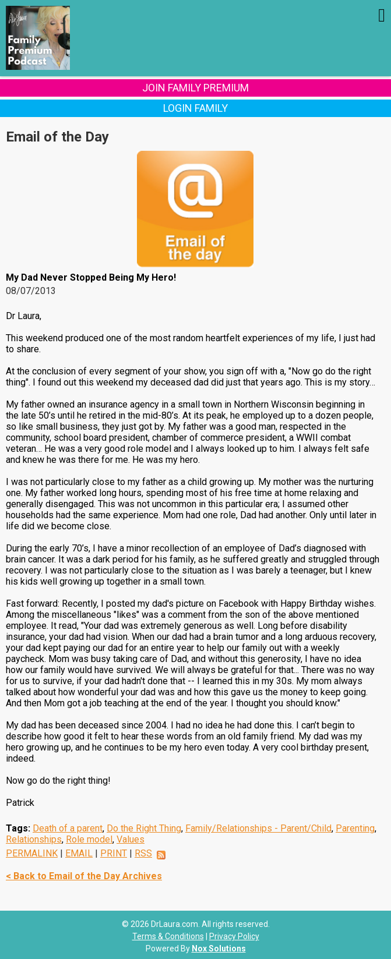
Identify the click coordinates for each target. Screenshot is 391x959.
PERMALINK (32, 853)
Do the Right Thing (144, 828)
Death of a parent (68, 828)
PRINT (113, 853)
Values (131, 839)
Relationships (34, 839)
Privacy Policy (234, 936)
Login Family (195, 108)
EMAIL (79, 853)
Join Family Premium (195, 88)
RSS (143, 853)
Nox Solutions (219, 948)
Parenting (355, 828)
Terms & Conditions (168, 936)
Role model (89, 839)
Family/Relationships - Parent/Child (258, 828)
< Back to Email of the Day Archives (84, 876)
